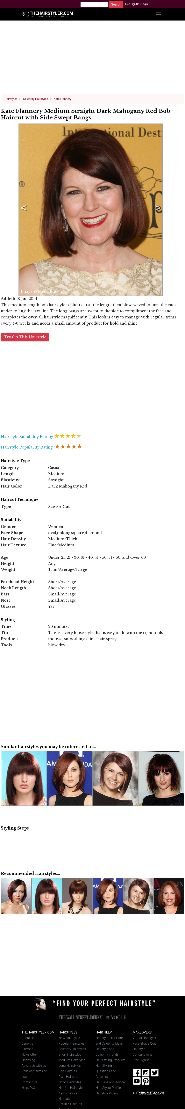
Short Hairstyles (70, 1054)
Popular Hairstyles (72, 1043)
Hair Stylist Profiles (109, 1088)
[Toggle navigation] (158, 14)
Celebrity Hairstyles (72, 1049)
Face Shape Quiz (144, 1043)
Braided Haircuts (70, 1104)
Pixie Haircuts (68, 1077)
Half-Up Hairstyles (71, 1088)
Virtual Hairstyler (144, 1038)
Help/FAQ (28, 1088)
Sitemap (28, 1049)
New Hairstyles (69, 1038)
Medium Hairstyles (72, 1060)
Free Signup (141, 1060)
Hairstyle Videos (107, 1093)
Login (145, 4)
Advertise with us (34, 1066)
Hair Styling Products (111, 1060)
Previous (23, 210)
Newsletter (29, 1054)
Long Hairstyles (70, 1066)
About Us (28, 1038)
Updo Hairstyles (70, 1082)
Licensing (28, 1060)
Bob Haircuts (68, 1071)
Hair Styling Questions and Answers (106, 1071)
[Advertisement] (92, 59)
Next (157, 210)
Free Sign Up (132, 4)
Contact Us (29, 1082)
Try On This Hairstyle (25, 337)
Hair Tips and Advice (110, 1082)
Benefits (27, 1043)
